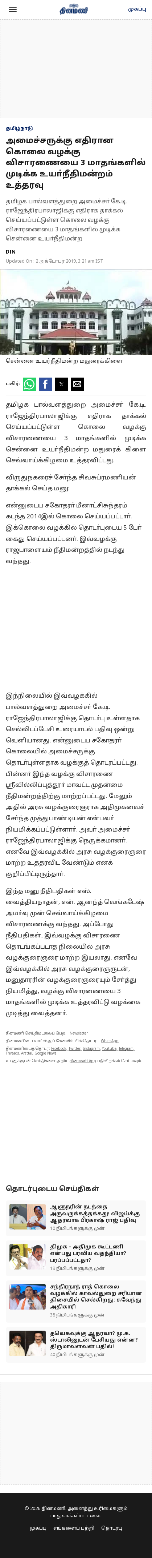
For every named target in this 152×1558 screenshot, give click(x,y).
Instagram (91, 1049)
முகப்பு (137, 9)
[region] (76, 68)
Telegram (126, 1049)
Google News (45, 1053)
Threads (12, 1053)
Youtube (109, 1049)
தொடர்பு (111, 1528)
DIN (11, 252)
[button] (13, 9)
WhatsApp (110, 1041)
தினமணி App (83, 1061)
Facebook (58, 1049)
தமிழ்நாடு (19, 129)
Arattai (26, 1053)
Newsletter (79, 1033)
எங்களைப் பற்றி (73, 1528)
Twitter (75, 1049)
